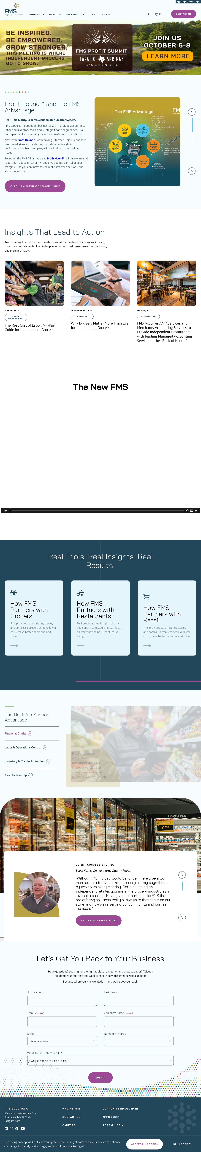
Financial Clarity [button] (18, 735)
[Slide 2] (182, 908)
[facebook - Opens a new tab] (16, 1130)
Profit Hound (25, 140)
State (30, 1035)
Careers (69, 1127)
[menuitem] (14, 11)
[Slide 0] (182, 888)
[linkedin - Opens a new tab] (6, 1130)
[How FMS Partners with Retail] (167, 619)
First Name (34, 994)
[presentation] (34, 304)
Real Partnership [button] (19, 777)
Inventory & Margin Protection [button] (28, 763)
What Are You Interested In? (44, 1055)
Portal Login (194, 2)
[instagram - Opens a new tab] (11, 1130)
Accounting (148, 318)
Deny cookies (182, 1144)
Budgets (82, 318)
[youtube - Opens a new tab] (23, 1130)
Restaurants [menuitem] (75, 14)
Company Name (118, 1015)
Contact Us (71, 1118)
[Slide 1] (182, 898)
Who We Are (71, 1110)
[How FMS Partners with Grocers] (34, 619)
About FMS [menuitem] (100, 14)
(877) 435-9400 (12, 1123)
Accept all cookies (144, 1144)
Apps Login (181, 2)
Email (35, 1015)
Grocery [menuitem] (35, 14)
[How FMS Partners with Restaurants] (100, 619)
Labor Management (16, 319)
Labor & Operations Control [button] (26, 749)
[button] (192, 113)
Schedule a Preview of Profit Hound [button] (35, 188)
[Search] (149, 14)
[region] (100, 1144)
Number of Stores (115, 1035)
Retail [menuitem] (53, 14)
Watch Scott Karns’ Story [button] (99, 922)
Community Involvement (121, 1110)
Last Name (110, 994)
